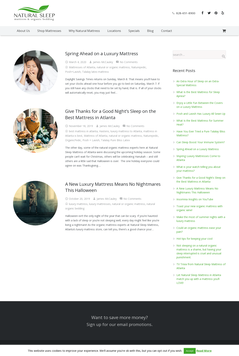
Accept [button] (189, 350)
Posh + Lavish (91, 140)
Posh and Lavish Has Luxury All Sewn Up (200, 113)
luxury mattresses (100, 204)
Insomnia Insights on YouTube (194, 199)
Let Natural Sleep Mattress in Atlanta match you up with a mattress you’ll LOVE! (198, 279)
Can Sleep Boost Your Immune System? (200, 142)
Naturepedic (138, 67)
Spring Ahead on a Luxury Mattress (101, 53)
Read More (204, 350)
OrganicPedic (73, 140)
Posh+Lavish (73, 71)
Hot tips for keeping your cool (194, 238)
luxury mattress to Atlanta (126, 131)
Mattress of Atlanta (95, 135)
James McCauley (103, 62)
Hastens (104, 131)
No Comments (129, 62)
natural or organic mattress (113, 67)
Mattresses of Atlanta (82, 67)
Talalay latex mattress (95, 71)
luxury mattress (78, 204)
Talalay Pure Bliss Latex (115, 140)
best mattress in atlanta (83, 131)
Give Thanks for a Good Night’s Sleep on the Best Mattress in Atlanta (110, 114)
